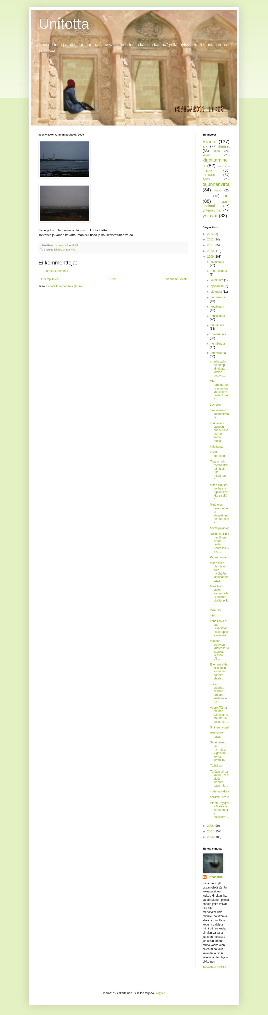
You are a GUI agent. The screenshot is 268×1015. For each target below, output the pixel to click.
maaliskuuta (218, 334)
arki (205, 146)
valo (73, 249)
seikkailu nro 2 (219, 797)
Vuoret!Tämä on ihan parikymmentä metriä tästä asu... (219, 715)
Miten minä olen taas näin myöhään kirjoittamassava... (219, 571)
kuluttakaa (216, 446)
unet (206, 196)
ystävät (210, 215)
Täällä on (216, 765)
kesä (217, 151)
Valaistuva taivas (216, 734)
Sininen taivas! (219, 727)
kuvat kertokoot (218, 454)
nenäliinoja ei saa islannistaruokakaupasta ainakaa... (219, 628)
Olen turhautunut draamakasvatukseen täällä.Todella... (219, 390)
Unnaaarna (215, 877)
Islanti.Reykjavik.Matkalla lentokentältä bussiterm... (220, 810)
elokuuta (217, 291)
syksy (206, 179)
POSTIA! (215, 610)
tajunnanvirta (216, 184)
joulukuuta (217, 261)
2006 (211, 837)
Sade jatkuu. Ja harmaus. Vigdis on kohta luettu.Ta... (218, 751)
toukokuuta (218, 316)
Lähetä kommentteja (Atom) (64, 286)
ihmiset (224, 146)
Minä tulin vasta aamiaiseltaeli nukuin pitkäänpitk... (219, 595)
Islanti (57, 249)
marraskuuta (219, 271)
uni (226, 195)
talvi (217, 190)
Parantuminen (219, 557)
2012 (211, 239)
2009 (211, 256)
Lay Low (215, 404)
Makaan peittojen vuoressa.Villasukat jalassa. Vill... (219, 649)
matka (207, 170)
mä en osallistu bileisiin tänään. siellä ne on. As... (219, 693)
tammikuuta (218, 353)
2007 (211, 831)
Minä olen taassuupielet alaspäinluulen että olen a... (219, 513)
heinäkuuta (218, 297)
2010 (211, 251)
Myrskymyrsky (219, 528)
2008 (211, 825)
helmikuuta (218, 343)
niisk (213, 615)
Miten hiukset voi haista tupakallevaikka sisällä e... (219, 492)
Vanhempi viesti (176, 279)
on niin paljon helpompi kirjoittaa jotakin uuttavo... (218, 368)
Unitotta (63, 23)
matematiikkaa (219, 791)
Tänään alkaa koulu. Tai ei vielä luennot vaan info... (219, 779)
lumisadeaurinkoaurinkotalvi (220, 414)
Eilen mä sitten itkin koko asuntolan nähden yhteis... (219, 671)
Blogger (160, 993)
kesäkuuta (217, 306)
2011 (211, 245)
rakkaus (209, 175)
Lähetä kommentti (56, 271)
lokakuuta (217, 280)
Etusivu (112, 279)
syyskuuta (218, 286)
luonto (221, 166)
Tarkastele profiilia (214, 967)
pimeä (66, 249)
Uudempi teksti (49, 279)
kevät (206, 155)
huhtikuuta (217, 325)
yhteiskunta (211, 210)
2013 (211, 234)
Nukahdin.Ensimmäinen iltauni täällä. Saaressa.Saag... (219, 542)
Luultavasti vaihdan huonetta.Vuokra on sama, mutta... (219, 432)
